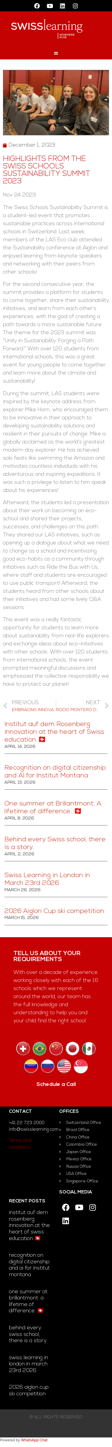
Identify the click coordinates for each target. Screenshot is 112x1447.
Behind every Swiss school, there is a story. (28, 1334)
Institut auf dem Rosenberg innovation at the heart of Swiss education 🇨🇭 (54, 732)
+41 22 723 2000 (27, 1123)
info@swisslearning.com (34, 1129)
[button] (56, 53)
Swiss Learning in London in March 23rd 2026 (28, 1364)
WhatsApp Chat (34, 1440)
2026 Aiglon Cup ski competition (54, 911)
